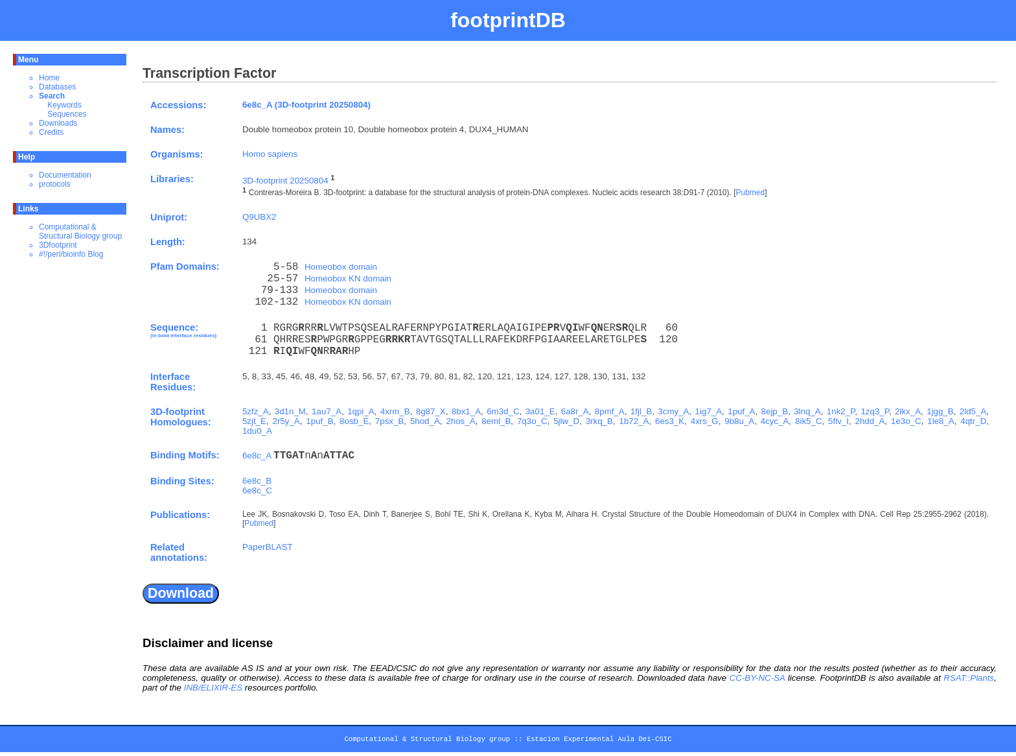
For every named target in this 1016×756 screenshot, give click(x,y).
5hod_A (425, 421)
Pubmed (750, 193)
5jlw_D (566, 421)
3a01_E (540, 411)
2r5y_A (286, 421)
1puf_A (741, 411)
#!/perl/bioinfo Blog (71, 254)
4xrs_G (705, 421)
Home (49, 77)
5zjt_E (254, 421)
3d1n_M (290, 411)
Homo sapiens (269, 154)
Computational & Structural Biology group (80, 231)
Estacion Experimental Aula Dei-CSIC (599, 741)
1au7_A (326, 411)
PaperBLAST (267, 547)
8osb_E (354, 421)
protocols (55, 184)
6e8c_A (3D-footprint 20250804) (306, 105)
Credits (51, 132)
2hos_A (460, 421)
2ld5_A (973, 411)
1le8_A (940, 421)
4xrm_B (395, 411)
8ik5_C (808, 421)
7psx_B (389, 421)
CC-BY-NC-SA (757, 678)
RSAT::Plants (968, 678)
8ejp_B (775, 411)
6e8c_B (256, 481)
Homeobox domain (341, 267)
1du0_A (257, 431)
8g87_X (431, 411)
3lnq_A (807, 411)
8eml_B (496, 421)
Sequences (66, 114)
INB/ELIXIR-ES (213, 687)
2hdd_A (869, 421)
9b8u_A (739, 421)
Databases (57, 86)
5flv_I (838, 421)
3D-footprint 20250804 (285, 180)
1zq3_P (874, 411)
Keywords (64, 105)
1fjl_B (641, 411)
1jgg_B (940, 411)
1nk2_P (841, 411)
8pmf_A (610, 411)
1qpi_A (361, 411)
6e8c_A (256, 455)
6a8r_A (575, 411)
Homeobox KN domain (348, 278)
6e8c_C (257, 490)
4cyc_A (775, 421)
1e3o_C (906, 421)
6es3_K (669, 421)
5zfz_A (255, 411)
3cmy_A (673, 411)
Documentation (65, 175)
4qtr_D (973, 421)
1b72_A (634, 421)
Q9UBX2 (259, 217)
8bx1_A (466, 411)
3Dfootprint (58, 245)
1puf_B (319, 421)
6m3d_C (503, 411)
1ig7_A (708, 411)
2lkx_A (908, 411)
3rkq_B (599, 421)
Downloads (58, 123)
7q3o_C (532, 421)
